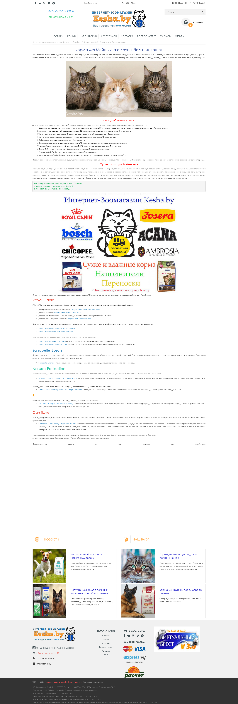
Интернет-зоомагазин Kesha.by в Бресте (50, 42)
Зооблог (77, 42)
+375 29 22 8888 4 (45, 658)
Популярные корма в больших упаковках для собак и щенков (89, 591)
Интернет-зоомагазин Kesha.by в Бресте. (64, 682)
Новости (45, 539)
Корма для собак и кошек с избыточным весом (87, 556)
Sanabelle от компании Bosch (70, 355)
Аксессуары (109, 36)
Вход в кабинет (179, 3)
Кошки (71, 36)
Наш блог (135, 539)
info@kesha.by (90, 3)
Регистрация (199, 3)
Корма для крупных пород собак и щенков (181, 591)
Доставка (127, 36)
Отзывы (179, 36)
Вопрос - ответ (146, 36)
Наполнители (88, 36)
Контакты (165, 36)
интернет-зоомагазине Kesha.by (141, 435)
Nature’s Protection (152, 374)
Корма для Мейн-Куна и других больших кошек (178, 556)
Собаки (58, 36)
